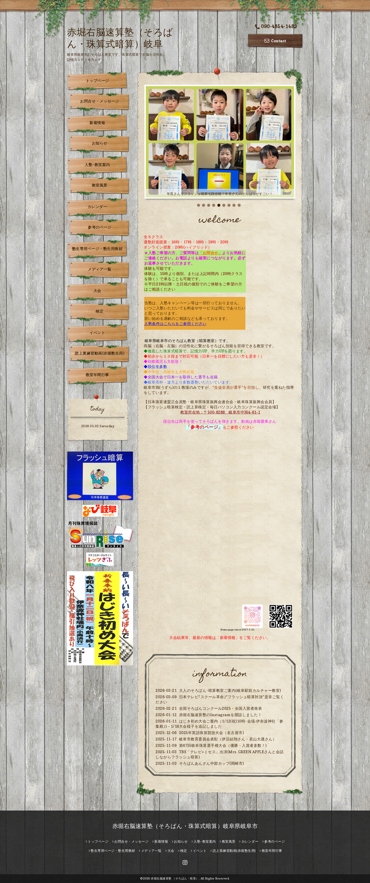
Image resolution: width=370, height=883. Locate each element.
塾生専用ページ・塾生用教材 (97, 248)
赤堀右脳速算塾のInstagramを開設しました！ (220, 714)
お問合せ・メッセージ (99, 101)
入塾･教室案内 (97, 164)
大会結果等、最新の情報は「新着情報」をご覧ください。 (219, 637)
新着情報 (97, 122)
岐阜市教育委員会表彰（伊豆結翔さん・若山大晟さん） (228, 739)
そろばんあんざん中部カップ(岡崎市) (211, 763)
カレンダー (97, 206)
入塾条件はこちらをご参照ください (175, 323)
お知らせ (99, 143)
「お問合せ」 (210, 252)
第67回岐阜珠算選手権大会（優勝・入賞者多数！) (223, 745)
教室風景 (99, 185)
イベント (97, 332)
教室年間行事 (97, 374)
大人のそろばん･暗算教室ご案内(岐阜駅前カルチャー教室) (230, 690)
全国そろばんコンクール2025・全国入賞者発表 (220, 708)
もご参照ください (220, 427)
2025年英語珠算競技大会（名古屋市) (211, 732)
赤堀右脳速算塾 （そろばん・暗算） (175, 878)
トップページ (97, 80)
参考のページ (99, 227)
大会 (97, 290)
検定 (99, 311)
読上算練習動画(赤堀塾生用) (99, 353)
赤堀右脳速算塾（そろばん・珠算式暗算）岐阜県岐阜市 (185, 826)
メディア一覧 (99, 269)
